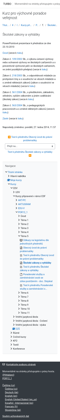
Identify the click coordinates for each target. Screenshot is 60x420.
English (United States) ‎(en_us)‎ (21, 399)
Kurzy (12, 25)
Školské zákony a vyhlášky (52, 25)
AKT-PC (22, 200)
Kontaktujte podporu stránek (19, 364)
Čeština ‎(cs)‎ (8, 385)
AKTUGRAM (24, 204)
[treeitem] (30, 261)
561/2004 (17, 92)
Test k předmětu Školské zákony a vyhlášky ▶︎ (30, 153)
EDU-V (21, 208)
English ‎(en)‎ (11, 395)
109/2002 (17, 59)
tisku (19, 52)
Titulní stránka (5, 25)
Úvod (5, 52)
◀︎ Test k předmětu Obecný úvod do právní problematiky (30, 139)
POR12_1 (37, 25)
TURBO (7, 3)
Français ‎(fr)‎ (11, 406)
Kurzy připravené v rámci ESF (26, 25)
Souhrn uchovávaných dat (15, 416)
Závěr (5, 118)
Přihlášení (8, 374)
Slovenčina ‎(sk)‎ (13, 410)
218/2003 (17, 75)
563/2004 (17, 105)
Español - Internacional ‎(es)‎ (19, 403)
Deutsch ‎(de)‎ (11, 392)
